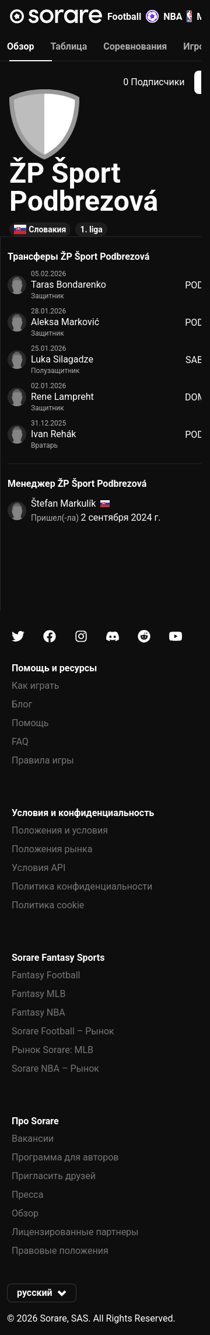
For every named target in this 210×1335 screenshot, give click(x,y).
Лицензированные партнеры (75, 1232)
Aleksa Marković (65, 321)
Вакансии (33, 1138)
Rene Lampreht (62, 396)
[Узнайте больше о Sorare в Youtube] (175, 637)
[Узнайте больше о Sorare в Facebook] (49, 637)
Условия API (38, 867)
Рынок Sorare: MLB (52, 1049)
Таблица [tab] (68, 46)
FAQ (20, 741)
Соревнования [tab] (135, 46)
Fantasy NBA (38, 1012)
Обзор (25, 1213)
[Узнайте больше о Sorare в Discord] (113, 637)
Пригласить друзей (54, 1175)
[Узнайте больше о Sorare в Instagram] (81, 637)
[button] (41, 1293)
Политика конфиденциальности (82, 886)
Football (133, 16)
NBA (177, 16)
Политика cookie (48, 905)
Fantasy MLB (38, 993)
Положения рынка (52, 849)
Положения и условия (60, 830)
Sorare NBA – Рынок (55, 1068)
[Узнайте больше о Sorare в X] (18, 637)
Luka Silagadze (62, 359)
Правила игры (43, 760)
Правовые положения (60, 1250)
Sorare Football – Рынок (63, 1031)
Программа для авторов (65, 1157)
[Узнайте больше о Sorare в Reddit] (144, 637)
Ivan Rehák (53, 434)
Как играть (36, 685)
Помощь (30, 723)
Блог (22, 704)
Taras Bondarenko (68, 284)
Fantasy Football (46, 975)
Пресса (27, 1194)
